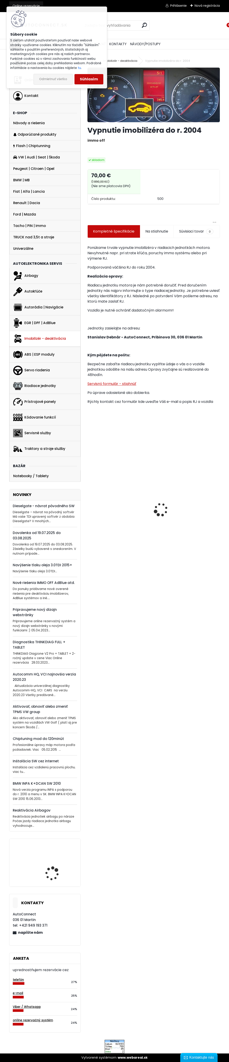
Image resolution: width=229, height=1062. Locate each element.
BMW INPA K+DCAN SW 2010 (37, 783)
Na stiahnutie (156, 231)
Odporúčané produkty (34, 134)
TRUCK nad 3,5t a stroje (33, 237)
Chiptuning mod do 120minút (38, 738)
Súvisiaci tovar (196, 231)
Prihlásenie (178, 5)
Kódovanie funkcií (34, 417)
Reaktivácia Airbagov (32, 810)
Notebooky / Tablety (31, 476)
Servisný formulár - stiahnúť (111, 383)
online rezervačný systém (33, 1020)
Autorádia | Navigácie (38, 307)
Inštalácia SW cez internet (36, 761)
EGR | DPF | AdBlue (34, 323)
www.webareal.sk (133, 1057)
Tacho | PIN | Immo (29, 225)
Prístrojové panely (34, 401)
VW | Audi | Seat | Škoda (36, 157)
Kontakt (25, 96)
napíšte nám (30, 932)
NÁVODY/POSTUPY (145, 44)
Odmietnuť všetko (53, 79)
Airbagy (25, 276)
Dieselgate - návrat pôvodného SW (43, 506)
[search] (144, 25)
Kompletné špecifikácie (113, 231)
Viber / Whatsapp (27, 1007)
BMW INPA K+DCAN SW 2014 (55, 866)
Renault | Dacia (26, 203)
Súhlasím (89, 79)
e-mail (18, 993)
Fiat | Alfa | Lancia (29, 191)
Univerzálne (23, 248)
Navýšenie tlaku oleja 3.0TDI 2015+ (42, 565)
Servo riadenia (31, 370)
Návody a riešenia (29, 123)
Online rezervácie (26, 6)
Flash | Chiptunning (31, 145)
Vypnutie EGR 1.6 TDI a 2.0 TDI (183, 520)
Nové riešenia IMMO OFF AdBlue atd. (44, 582)
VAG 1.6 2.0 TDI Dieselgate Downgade (113, 540)
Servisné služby (32, 433)
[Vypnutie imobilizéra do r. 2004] (153, 95)
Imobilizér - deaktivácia (39, 338)
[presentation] (89, 502)
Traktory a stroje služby (39, 449)
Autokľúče (27, 291)
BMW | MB (21, 180)
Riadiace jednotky (34, 386)
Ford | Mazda (24, 214)
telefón (18, 980)
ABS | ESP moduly (34, 354)
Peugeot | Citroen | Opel (33, 168)
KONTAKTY (118, 44)
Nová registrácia (207, 5)
